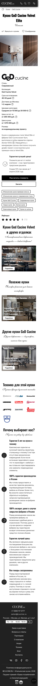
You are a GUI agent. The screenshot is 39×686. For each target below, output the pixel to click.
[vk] (11, 660)
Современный (13, 264)
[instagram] (16, 660)
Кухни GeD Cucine (9, 200)
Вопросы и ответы (19, 632)
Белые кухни (20, 205)
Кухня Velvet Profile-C (11, 248)
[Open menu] (34, 3)
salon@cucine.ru (19, 614)
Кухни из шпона (25, 209)
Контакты (19, 655)
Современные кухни (27, 200)
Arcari (12, 308)
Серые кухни (7, 205)
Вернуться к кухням (12, 31)
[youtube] (27, 660)
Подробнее (9, 268)
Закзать (19, 184)
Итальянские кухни (22, 671)
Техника (19, 647)
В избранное (30, 31)
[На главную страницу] (8, 3)
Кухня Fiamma (8, 347)
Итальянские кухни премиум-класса (16, 192)
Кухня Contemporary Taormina (15, 298)
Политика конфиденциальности (18, 668)
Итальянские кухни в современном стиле (18, 196)
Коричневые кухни (9, 209)
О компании (19, 639)
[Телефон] (21, 3)
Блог (19, 651)
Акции (18, 643)
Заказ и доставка (19, 628)
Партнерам (18, 636)
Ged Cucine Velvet (9, 92)
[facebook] (21, 660)
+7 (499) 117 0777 (18, 611)
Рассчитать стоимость (19, 178)
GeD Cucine (14, 258)
